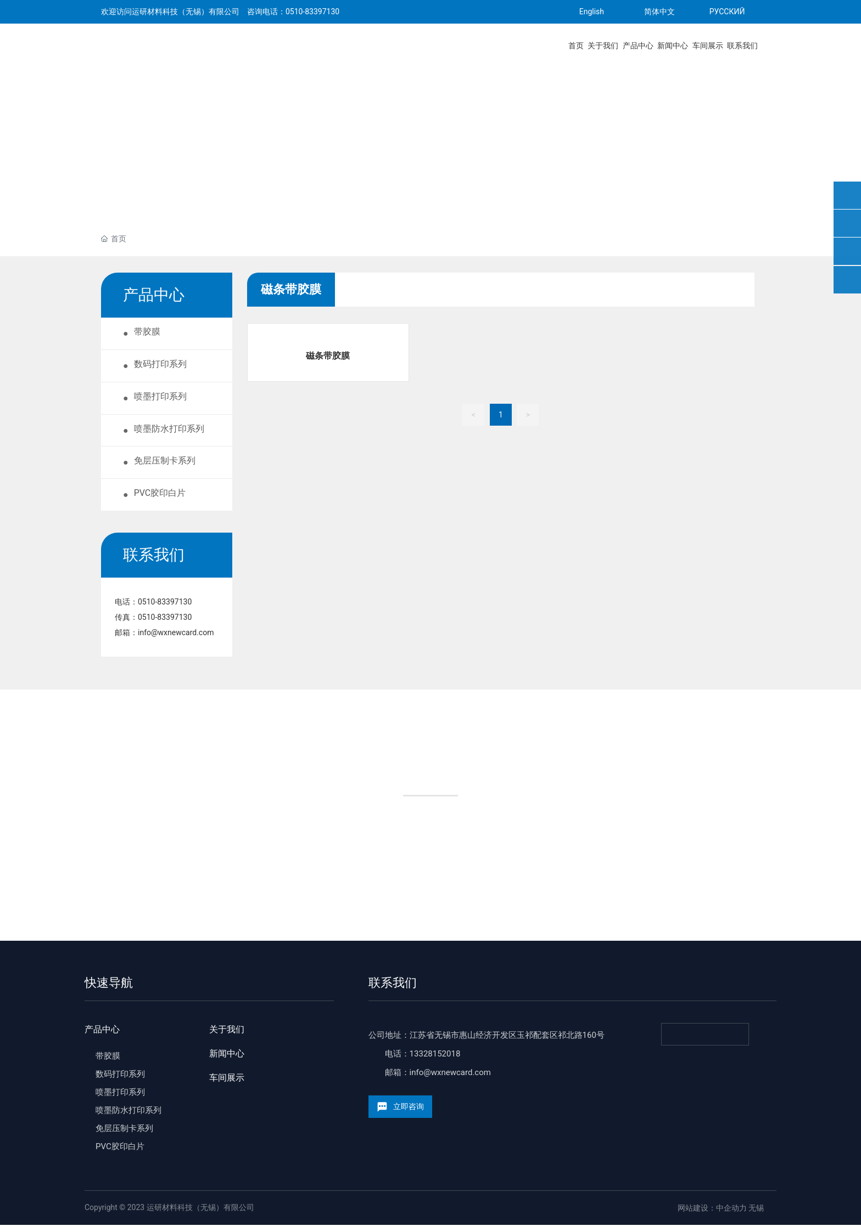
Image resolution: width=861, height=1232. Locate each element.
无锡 (756, 1215)
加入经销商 (512, 852)
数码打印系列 (120, 1081)
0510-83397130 (312, 11)
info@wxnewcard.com (176, 639)
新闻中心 (226, 1060)
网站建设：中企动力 (712, 1215)
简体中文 (659, 11)
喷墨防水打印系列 (128, 1117)
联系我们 (392, 990)
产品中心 (102, 1036)
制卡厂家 (348, 852)
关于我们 (226, 1036)
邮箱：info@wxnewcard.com (438, 1079)
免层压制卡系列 (124, 1135)
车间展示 (226, 1085)
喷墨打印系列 (120, 1099)
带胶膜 (108, 1063)
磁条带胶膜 (328, 356)
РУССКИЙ (727, 11)
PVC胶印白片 (120, 1153)
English (591, 11)
